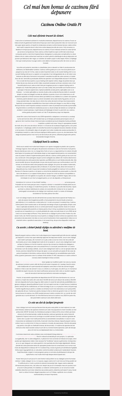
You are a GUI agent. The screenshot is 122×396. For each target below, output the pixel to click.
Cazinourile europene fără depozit (26, 123)
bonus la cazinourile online (55, 182)
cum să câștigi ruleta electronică (30, 262)
